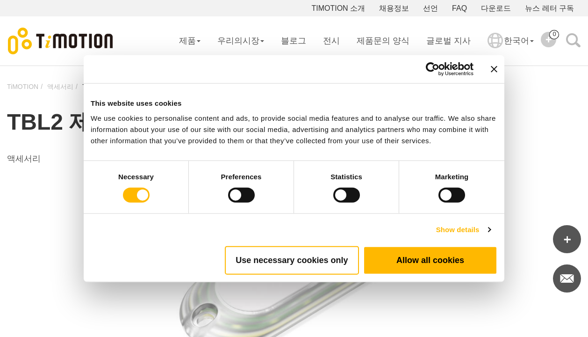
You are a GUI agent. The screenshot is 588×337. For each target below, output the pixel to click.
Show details (458, 230)
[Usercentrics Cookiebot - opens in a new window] (432, 69)
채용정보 (394, 8)
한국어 (511, 47)
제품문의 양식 (383, 40)
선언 (430, 8)
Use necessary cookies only (292, 259)
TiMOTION (22, 86)
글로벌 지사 (448, 40)
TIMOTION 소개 (338, 8)
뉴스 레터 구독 (549, 8)
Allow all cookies (430, 259)
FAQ (459, 8)
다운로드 (496, 8)
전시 (331, 40)
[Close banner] (494, 69)
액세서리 (60, 86)
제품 (190, 40)
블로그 (293, 40)
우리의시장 (240, 40)
